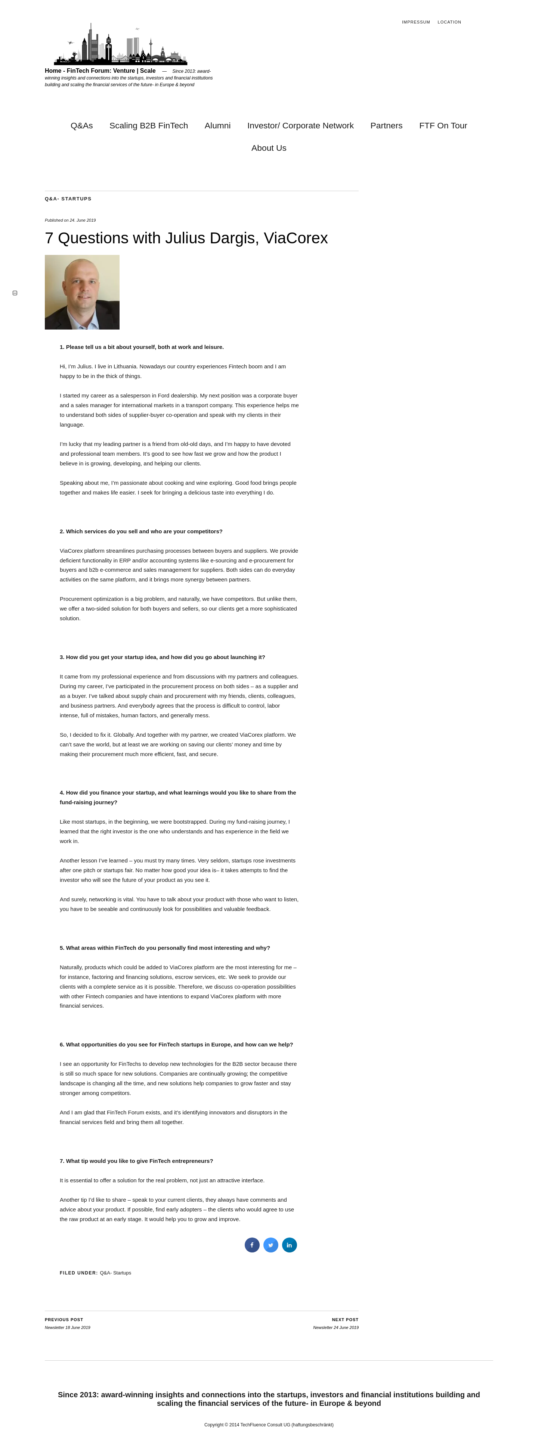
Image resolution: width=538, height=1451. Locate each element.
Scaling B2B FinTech (148, 125)
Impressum (416, 22)
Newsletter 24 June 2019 (336, 1323)
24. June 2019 (83, 220)
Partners (387, 125)
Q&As (82, 125)
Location (449, 22)
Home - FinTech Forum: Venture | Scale (100, 71)
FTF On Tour (443, 125)
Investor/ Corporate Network (300, 125)
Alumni (218, 125)
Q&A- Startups (68, 199)
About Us (269, 148)
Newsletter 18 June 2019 (67, 1323)
